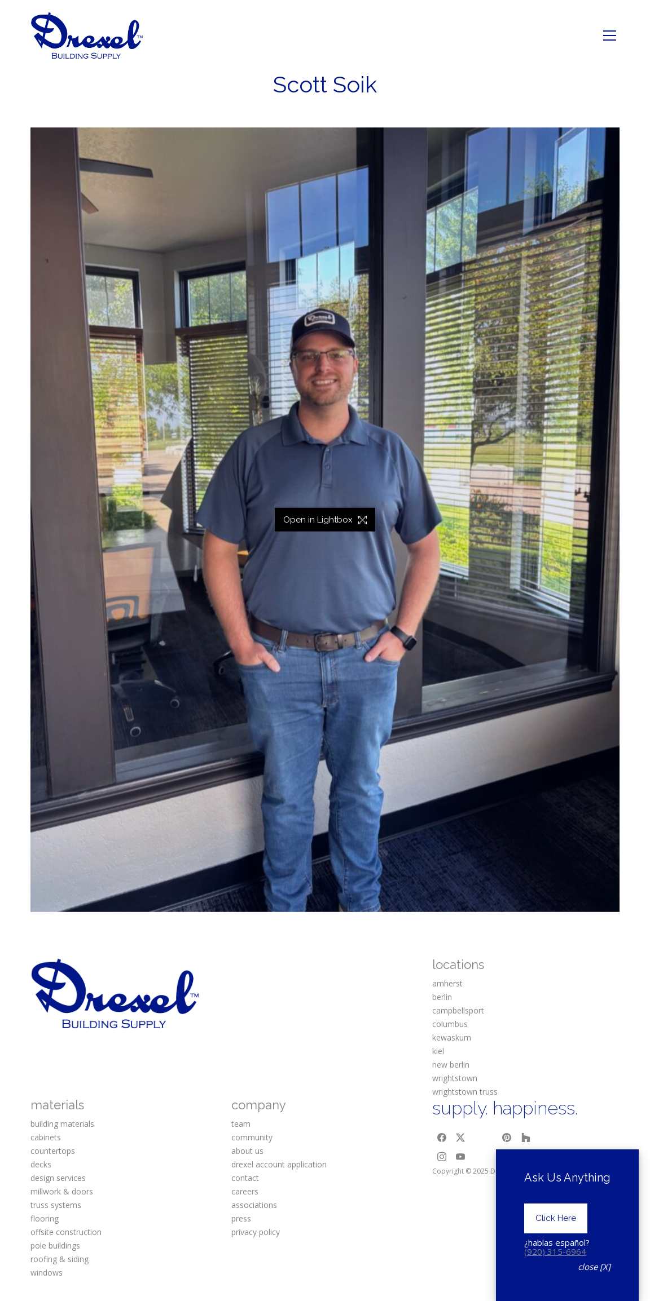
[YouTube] (461, 1156)
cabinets (45, 1137)
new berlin (450, 1064)
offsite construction (66, 1232)
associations (254, 1205)
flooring (44, 1218)
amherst (447, 983)
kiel (438, 1051)
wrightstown (454, 1078)
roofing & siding (59, 1259)
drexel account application (279, 1164)
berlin (442, 997)
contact (245, 1177)
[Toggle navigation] (610, 35)
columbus (450, 1024)
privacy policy (255, 1232)
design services (58, 1177)
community (252, 1137)
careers (244, 1191)
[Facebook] (441, 1137)
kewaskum (451, 1037)
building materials (62, 1123)
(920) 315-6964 (555, 1283)
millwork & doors (61, 1191)
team (241, 1123)
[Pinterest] (507, 1137)
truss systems (55, 1205)
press (241, 1218)
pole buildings (55, 1245)
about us (247, 1150)
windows (46, 1272)
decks (40, 1164)
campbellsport (458, 1010)
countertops (52, 1150)
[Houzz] (525, 1137)
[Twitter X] (461, 1137)
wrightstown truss (465, 1091)
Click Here (555, 1250)
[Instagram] (441, 1156)
